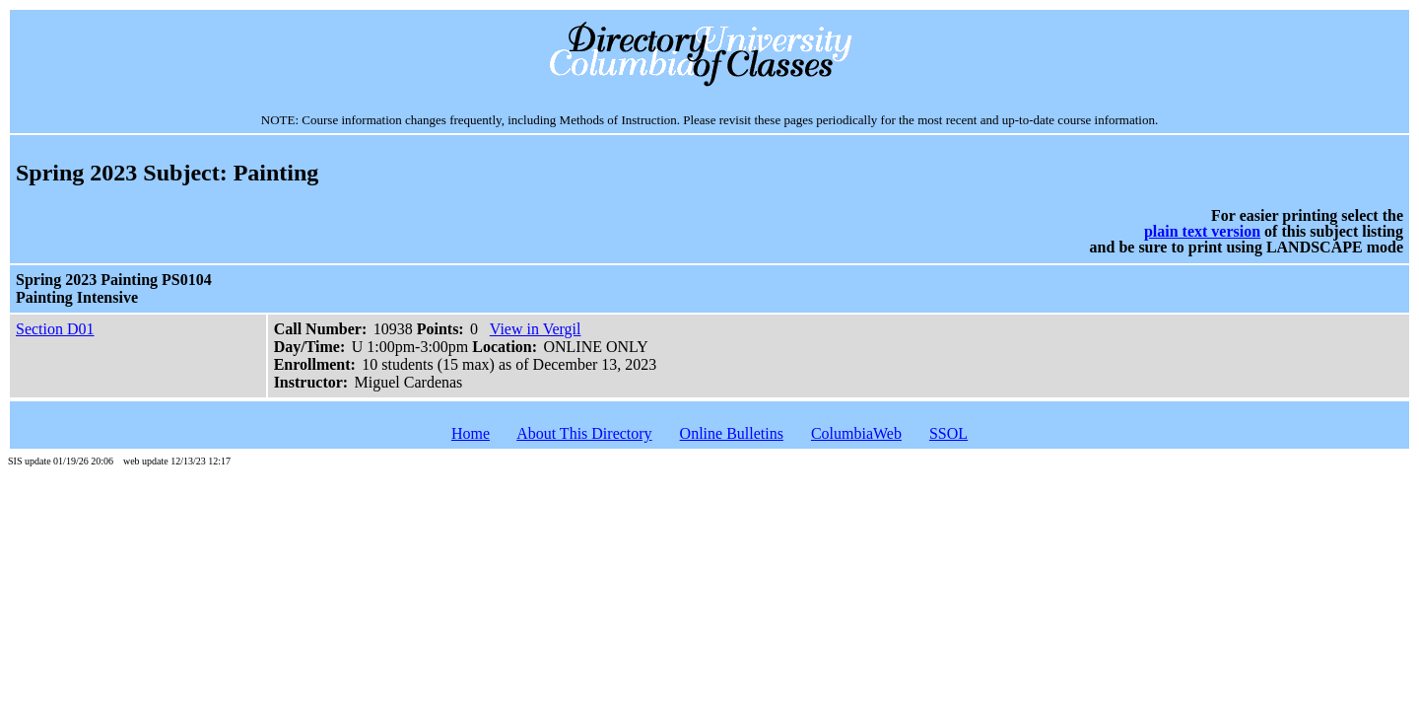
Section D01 (55, 328)
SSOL (948, 433)
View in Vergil (535, 328)
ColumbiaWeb (856, 433)
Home (470, 433)
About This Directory (583, 433)
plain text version (1202, 231)
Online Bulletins (731, 433)
